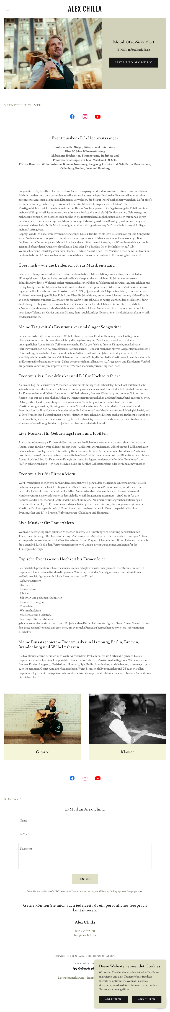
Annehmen (147, 999)
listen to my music (134, 62)
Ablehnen (113, 999)
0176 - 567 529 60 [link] (85, 931)
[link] (85, 10)
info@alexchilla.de (139, 50)
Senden (85, 879)
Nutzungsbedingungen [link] (112, 891)
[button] (16, 9)
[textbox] (84, 820)
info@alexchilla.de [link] (85, 935)
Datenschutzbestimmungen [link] (84, 891)
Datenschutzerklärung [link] (71, 977)
